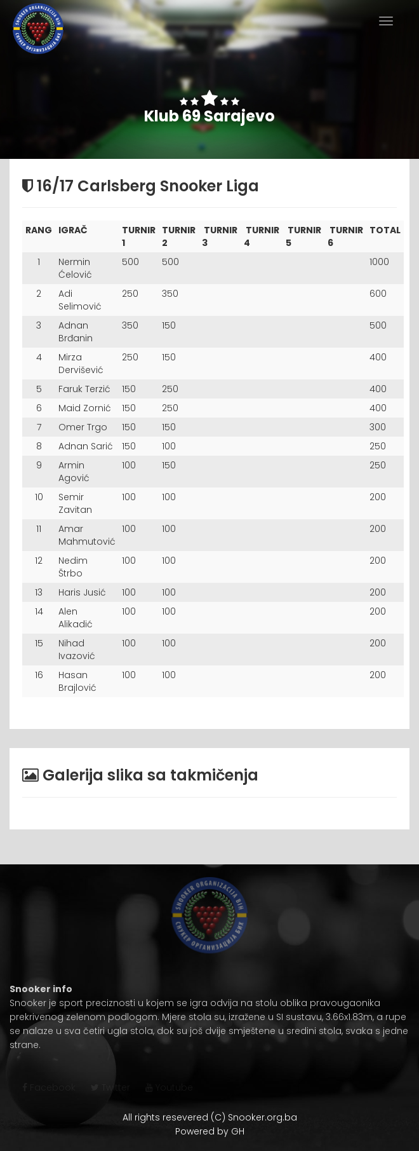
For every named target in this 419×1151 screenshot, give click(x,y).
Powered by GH (209, 1131)
